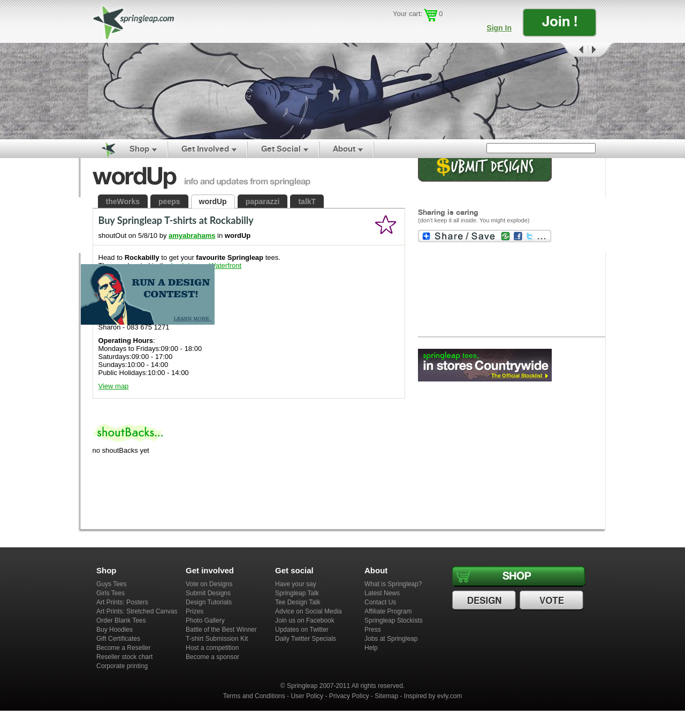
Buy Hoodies (114, 629)
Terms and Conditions (254, 696)
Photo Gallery (205, 620)
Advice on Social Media (308, 611)
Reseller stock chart (124, 657)
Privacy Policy (349, 696)
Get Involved (205, 149)
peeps (169, 201)
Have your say (295, 584)
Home (102, 149)
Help (371, 648)
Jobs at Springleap (390, 638)
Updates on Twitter (302, 629)
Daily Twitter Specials (305, 638)
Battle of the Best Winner (221, 629)
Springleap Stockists (393, 620)
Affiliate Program (388, 611)
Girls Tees (110, 593)
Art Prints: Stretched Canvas (136, 611)
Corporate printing (122, 666)
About (344, 149)
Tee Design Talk (298, 602)
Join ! (559, 21)
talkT (307, 201)
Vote (553, 600)
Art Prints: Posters (122, 602)
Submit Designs (208, 593)
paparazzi (263, 201)
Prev (573, 50)
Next (601, 50)
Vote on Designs (209, 584)
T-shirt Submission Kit (217, 638)
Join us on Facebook (304, 620)
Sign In (499, 28)
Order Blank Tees (121, 620)
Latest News (382, 593)
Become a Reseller (123, 648)
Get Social (281, 149)
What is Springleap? (393, 584)
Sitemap (386, 696)
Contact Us (380, 602)
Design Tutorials (209, 602)
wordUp (213, 201)
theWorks (123, 201)
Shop (139, 149)
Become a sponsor (212, 657)
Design (485, 600)
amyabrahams (192, 235)
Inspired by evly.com (433, 696)
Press (372, 629)
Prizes (194, 611)
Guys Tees (111, 584)
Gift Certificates (118, 638)
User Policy (307, 696)
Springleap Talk (297, 593)
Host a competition (212, 648)
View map (113, 386)
